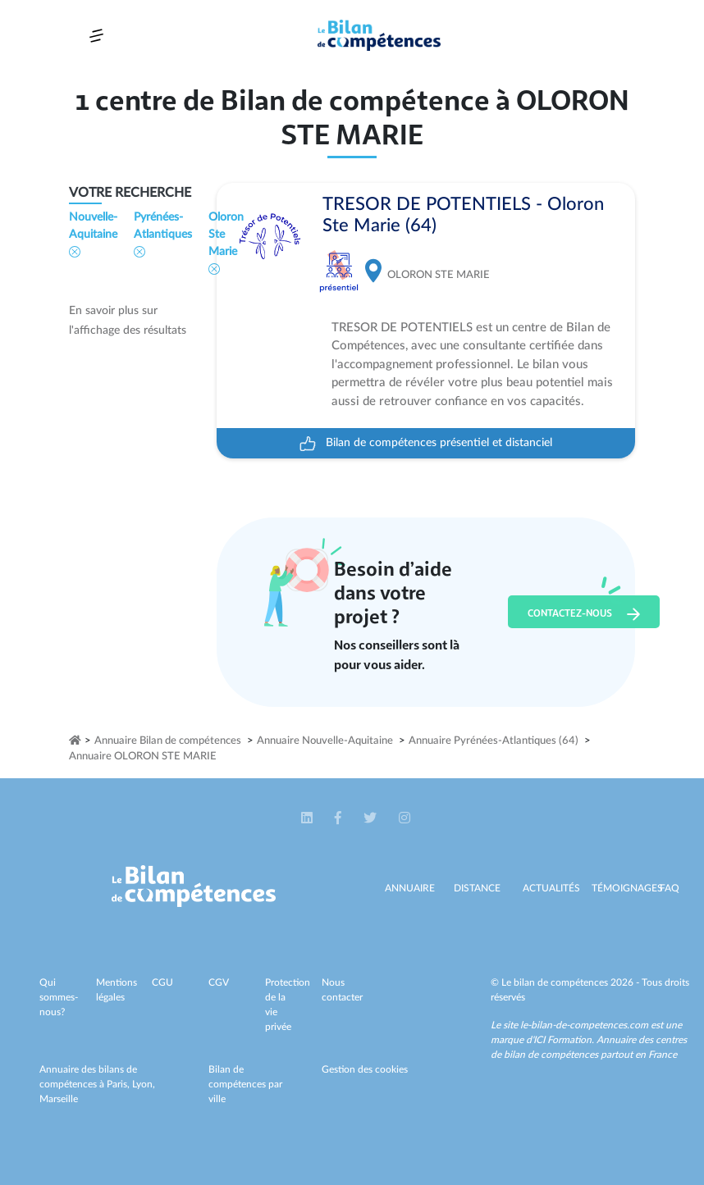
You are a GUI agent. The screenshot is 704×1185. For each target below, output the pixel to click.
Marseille (58, 1099)
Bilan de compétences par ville (245, 1084)
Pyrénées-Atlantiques (163, 235)
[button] (308, 818)
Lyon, (143, 1084)
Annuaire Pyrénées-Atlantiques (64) (493, 741)
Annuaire (410, 888)
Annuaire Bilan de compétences (167, 741)
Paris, (119, 1084)
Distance (477, 888)
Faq (669, 888)
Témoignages (627, 888)
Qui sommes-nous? (58, 997)
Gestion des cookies (365, 1069)
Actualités (551, 888)
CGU (162, 982)
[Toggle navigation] (96, 35)
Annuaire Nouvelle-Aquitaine (325, 741)
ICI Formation (562, 1040)
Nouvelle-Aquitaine (93, 235)
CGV (218, 982)
